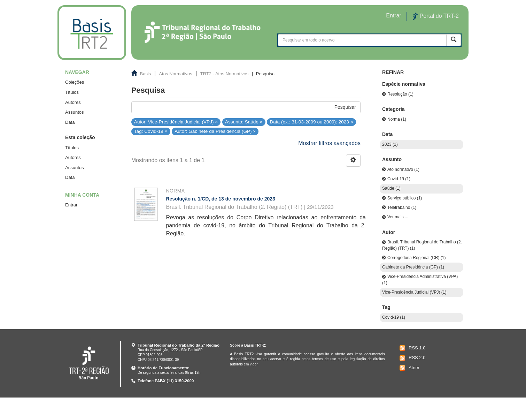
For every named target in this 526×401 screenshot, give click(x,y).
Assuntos (74, 112)
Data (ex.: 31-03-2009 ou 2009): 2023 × (311, 121)
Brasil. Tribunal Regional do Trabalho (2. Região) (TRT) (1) (422, 245)
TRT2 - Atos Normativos (224, 73)
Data (70, 122)
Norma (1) (396, 119)
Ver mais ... (397, 216)
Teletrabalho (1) (401, 207)
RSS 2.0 (411, 358)
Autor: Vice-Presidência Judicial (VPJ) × (176, 121)
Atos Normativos (175, 73)
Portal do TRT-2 (436, 16)
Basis (145, 73)
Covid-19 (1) (398, 178)
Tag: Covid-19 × (151, 131)
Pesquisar (345, 107)
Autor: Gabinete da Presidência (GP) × (215, 131)
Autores (73, 102)
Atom (408, 368)
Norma (175, 191)
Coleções (74, 82)
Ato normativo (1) (403, 169)
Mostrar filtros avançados (329, 143)
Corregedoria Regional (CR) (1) (416, 257)
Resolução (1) (400, 94)
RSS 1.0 (411, 348)
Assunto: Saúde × (244, 121)
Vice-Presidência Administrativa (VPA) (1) (420, 279)
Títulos (72, 92)
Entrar (71, 204)
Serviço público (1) (404, 198)
